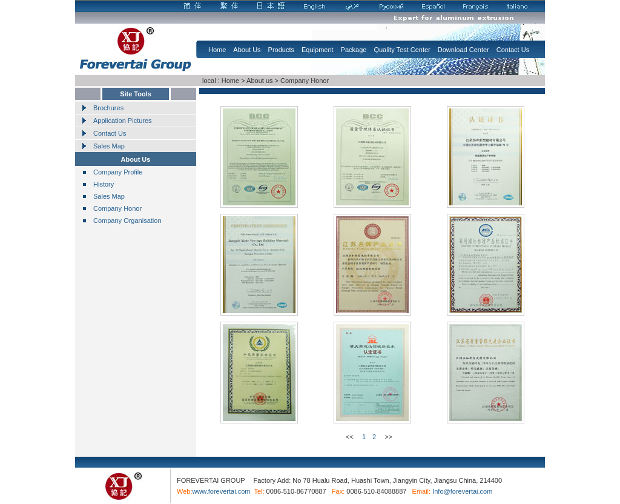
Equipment (318, 49)
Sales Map (109, 146)
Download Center (463, 49)
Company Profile (117, 172)
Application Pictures (122, 120)
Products (281, 49)
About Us (246, 49)
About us (259, 80)
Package (354, 49)
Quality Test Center (402, 49)
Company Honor (304, 80)
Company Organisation (127, 220)
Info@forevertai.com (462, 491)
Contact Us (512, 49)
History (103, 184)
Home (217, 49)
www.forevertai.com (221, 491)
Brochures (108, 107)
